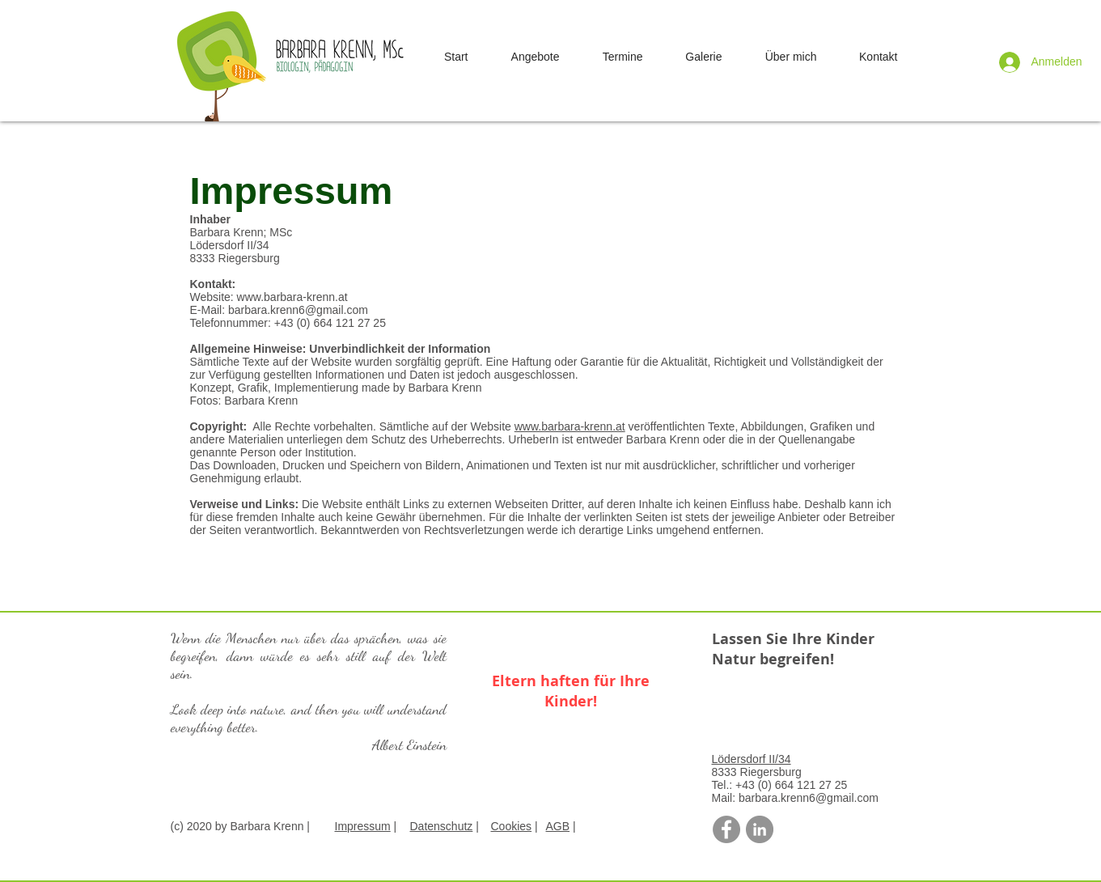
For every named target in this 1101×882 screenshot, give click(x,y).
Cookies (511, 826)
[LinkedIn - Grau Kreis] (759, 829)
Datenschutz (441, 826)
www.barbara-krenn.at (292, 296)
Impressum (363, 826)
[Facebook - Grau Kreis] (726, 829)
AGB (558, 826)
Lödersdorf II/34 (751, 759)
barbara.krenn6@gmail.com (298, 309)
